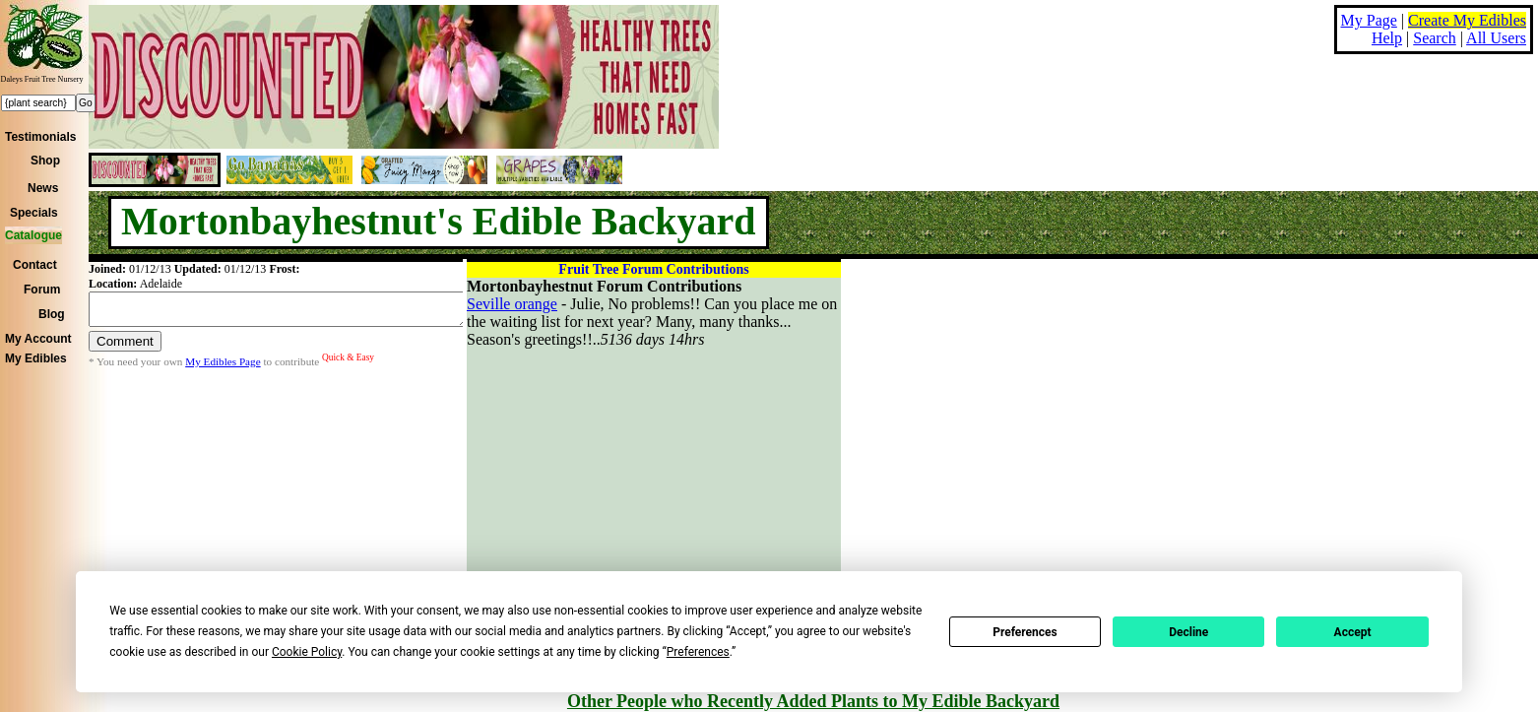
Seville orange (512, 303)
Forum (42, 289)
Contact (35, 265)
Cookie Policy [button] (307, 652)
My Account (38, 339)
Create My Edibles (1467, 20)
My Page (1369, 20)
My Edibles (36, 358)
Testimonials (40, 137)
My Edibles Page (222, 367)
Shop (45, 160)
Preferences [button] (698, 652)
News (43, 188)
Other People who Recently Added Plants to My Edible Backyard (813, 701)
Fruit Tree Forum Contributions (653, 269)
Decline (1188, 632)
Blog (51, 314)
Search (1434, 38)
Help (1387, 38)
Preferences (1025, 632)
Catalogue (33, 235)
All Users (1496, 38)
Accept (1353, 632)
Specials (34, 213)
